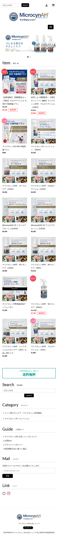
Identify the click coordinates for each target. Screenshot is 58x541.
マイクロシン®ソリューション (17, 419)
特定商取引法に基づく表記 (15, 449)
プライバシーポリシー (13, 445)
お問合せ (8, 441)
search (25, 5)
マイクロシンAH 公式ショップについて (20, 437)
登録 (7, 476)
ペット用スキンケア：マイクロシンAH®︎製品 (23, 413)
